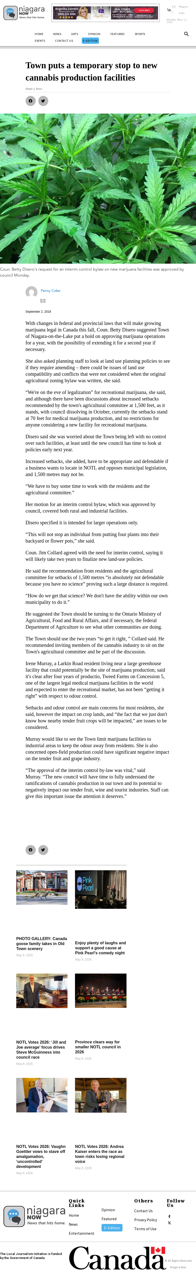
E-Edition (112, 1227)
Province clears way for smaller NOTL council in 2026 (98, 1047)
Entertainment (81, 1233)
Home (74, 1215)
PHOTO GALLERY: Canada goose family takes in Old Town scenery (41, 944)
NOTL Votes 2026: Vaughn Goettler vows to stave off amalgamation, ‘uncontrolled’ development (41, 1156)
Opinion (108, 1209)
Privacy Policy (145, 1219)
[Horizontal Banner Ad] (105, 13)
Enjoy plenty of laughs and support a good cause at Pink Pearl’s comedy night (100, 948)
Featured (109, 1218)
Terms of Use (145, 1228)
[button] (186, 34)
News (73, 1224)
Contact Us (143, 1210)
